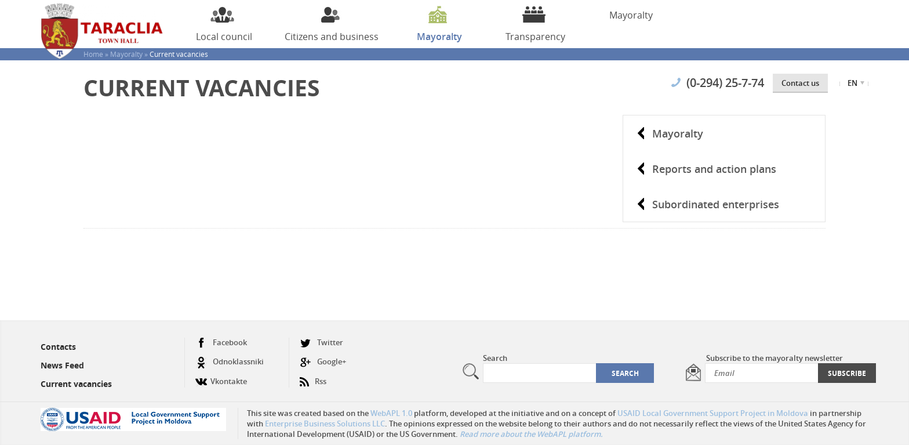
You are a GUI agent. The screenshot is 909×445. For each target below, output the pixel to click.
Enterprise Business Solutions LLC (325, 423)
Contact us (800, 83)
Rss (313, 376)
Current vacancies (76, 383)
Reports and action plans (714, 169)
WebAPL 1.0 (391, 413)
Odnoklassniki (229, 362)
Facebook (221, 342)
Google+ (323, 362)
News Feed (62, 365)
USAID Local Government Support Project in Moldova (712, 413)
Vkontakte (221, 376)
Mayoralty (677, 133)
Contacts (58, 346)
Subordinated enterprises (715, 204)
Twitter (321, 342)
